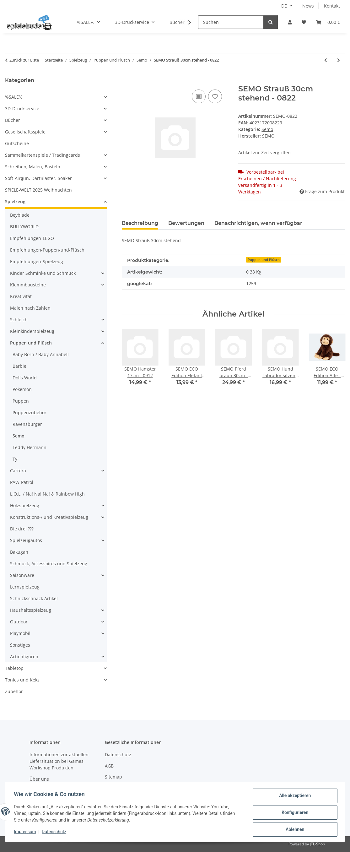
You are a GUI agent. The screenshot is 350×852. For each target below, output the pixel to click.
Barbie (19, 366)
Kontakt (332, 6)
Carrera (18, 471)
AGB (109, 766)
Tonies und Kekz (22, 680)
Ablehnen (293, 829)
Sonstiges (20, 645)
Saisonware (22, 575)
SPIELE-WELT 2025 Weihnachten (38, 190)
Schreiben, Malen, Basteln (32, 167)
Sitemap (113, 777)
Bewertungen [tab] (186, 223)
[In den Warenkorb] (127, 81)
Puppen (21, 401)
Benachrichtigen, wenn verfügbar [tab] (258, 223)
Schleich (19, 320)
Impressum (26, 832)
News (308, 6)
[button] (290, 22)
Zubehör (14, 691)
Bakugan (19, 552)
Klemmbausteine (28, 285)
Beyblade (20, 215)
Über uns (39, 779)
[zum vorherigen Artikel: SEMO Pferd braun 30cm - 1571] (325, 60)
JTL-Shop (317, 844)
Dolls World (25, 378)
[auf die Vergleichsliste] (199, 96)
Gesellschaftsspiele (25, 132)
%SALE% (14, 97)
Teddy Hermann (29, 447)
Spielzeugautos (26, 540)
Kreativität (21, 296)
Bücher (12, 120)
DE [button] (284, 6)
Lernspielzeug (25, 587)
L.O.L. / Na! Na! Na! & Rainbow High (47, 494)
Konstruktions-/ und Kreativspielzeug (49, 517)
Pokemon (22, 389)
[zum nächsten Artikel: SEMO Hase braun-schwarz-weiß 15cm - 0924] (338, 60)
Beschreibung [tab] (140, 223)
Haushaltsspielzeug (30, 610)
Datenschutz (55, 832)
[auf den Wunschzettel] (215, 96)
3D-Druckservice (22, 108)
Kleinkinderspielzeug (32, 331)
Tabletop (14, 668)
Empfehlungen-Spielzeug (36, 261)
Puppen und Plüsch (264, 260)
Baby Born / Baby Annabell (41, 354)
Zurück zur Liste (24, 60)
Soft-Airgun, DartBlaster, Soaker (38, 178)
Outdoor (19, 622)
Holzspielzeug (24, 505)
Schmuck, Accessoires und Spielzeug (48, 564)
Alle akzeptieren (293, 797)
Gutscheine (17, 143)
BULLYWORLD (24, 227)
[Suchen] (231, 22)
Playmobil (20, 633)
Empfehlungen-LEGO (32, 238)
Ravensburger (27, 424)
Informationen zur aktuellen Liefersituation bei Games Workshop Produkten (59, 761)
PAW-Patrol (21, 482)
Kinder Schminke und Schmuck (43, 273)
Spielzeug (15, 201)
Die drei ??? (22, 529)
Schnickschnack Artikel (34, 598)
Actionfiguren (24, 656)
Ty (15, 459)
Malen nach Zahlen (30, 308)
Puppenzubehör (29, 412)
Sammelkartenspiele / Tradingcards (42, 155)
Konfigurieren (293, 813)
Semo (267, 129)
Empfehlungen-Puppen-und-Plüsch (47, 250)
